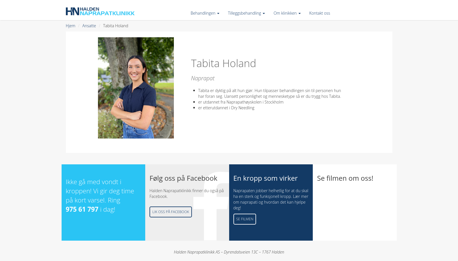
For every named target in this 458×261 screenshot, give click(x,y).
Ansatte (89, 25)
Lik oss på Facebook (170, 211)
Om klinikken (287, 13)
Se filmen (244, 219)
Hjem (70, 25)
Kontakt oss (319, 13)
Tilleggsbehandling (246, 13)
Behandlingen (205, 13)
